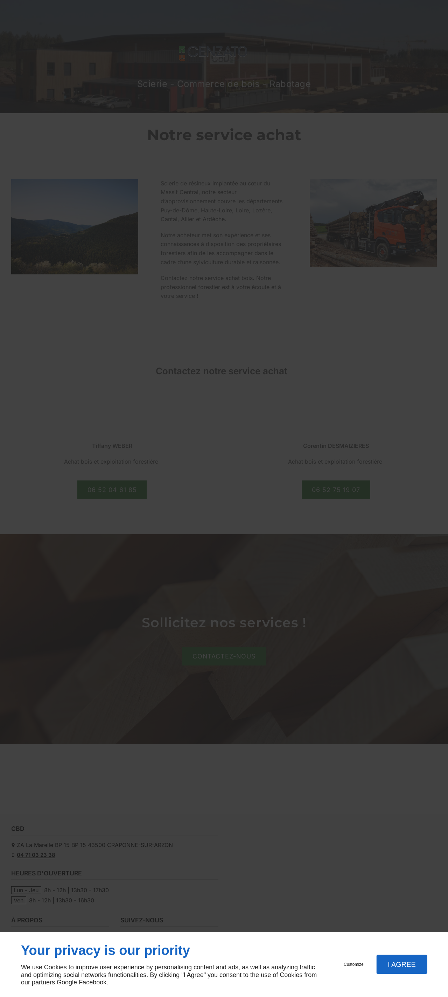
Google (67, 982)
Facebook (92, 982)
